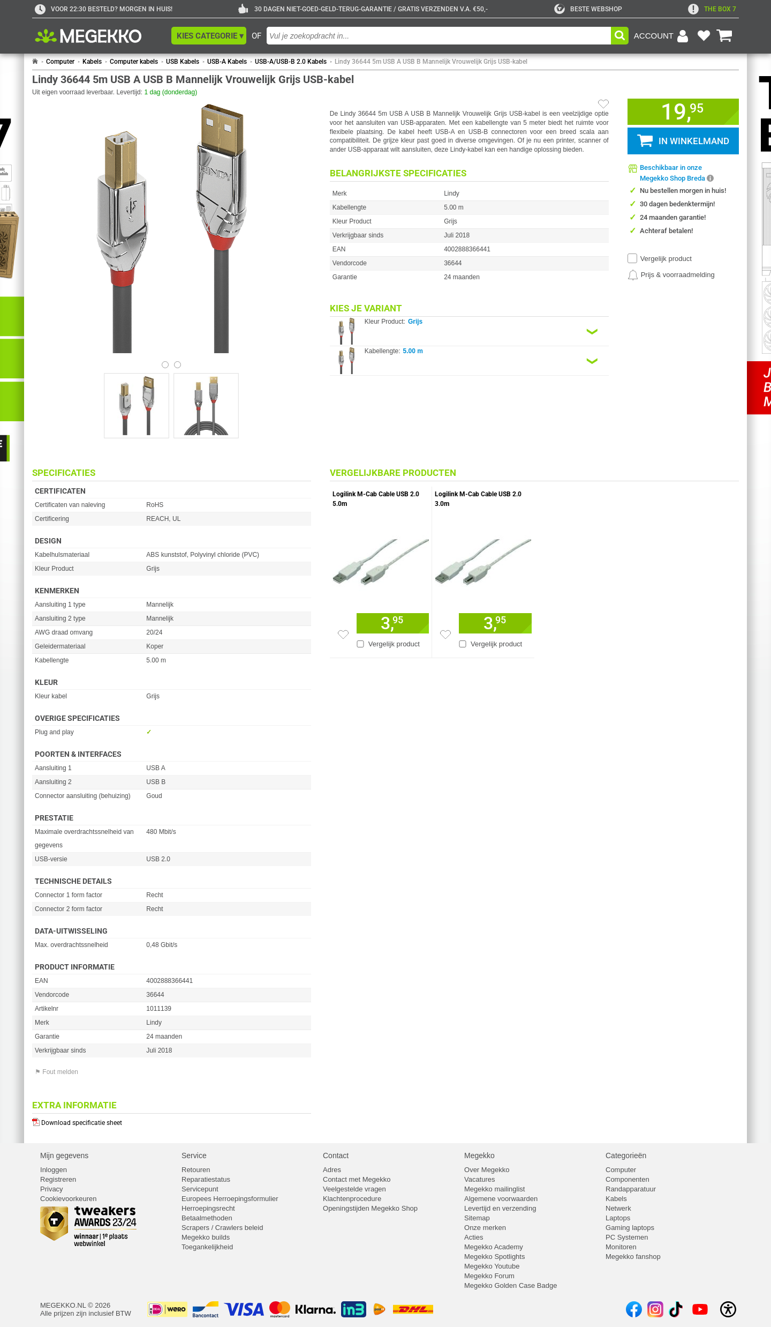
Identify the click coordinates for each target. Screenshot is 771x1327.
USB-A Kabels (227, 61)
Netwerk (618, 1208)
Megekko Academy (493, 1247)
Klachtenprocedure (352, 1199)
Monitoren (621, 1247)
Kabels (92, 61)
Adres (332, 1170)
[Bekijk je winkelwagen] (724, 36)
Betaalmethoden (207, 1218)
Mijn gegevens (64, 1155)
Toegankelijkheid (207, 1247)
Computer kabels (134, 61)
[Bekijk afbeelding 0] (165, 364)
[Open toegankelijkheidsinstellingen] (728, 1309)
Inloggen (53, 1170)
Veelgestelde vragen (354, 1189)
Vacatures (479, 1179)
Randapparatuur (631, 1189)
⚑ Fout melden (56, 1072)
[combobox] (439, 35)
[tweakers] (588, 9)
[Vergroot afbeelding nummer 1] (206, 406)
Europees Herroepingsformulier (230, 1199)
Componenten (627, 1179)
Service (194, 1155)
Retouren (196, 1170)
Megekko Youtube (491, 1266)
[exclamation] (712, 9)
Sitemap (477, 1218)
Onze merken (485, 1228)
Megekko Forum (489, 1276)
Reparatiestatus (206, 1179)
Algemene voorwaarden (501, 1199)
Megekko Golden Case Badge (510, 1285)
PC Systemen (627, 1237)
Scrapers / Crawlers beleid (222, 1228)
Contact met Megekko (356, 1179)
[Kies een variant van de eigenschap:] (469, 331)
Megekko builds (206, 1237)
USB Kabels (182, 61)
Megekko (479, 1155)
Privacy (51, 1189)
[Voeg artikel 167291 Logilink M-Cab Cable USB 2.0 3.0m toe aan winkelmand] (495, 623)
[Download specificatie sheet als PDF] (171, 1120)
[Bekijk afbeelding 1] (177, 364)
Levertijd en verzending (500, 1208)
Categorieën (626, 1155)
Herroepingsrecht (208, 1208)
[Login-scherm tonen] (663, 36)
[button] (208, 35)
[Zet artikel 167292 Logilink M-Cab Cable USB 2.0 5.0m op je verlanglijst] (343, 634)
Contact (336, 1155)
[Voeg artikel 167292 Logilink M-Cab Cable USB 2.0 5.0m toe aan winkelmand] (393, 623)
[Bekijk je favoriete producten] (703, 36)
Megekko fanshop (633, 1257)
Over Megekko (487, 1170)
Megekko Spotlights (494, 1257)
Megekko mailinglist (494, 1189)
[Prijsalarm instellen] (671, 275)
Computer (60, 61)
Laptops (618, 1218)
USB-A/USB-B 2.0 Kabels (291, 61)
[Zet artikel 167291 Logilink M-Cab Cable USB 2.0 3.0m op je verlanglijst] (445, 634)
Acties (473, 1237)
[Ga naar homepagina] (100, 36)
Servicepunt (200, 1189)
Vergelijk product (666, 259)
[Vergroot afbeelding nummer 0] (136, 406)
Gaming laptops (630, 1228)
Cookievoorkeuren (68, 1199)
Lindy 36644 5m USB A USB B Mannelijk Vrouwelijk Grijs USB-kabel (431, 61)
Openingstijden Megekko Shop (370, 1208)
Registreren (58, 1179)
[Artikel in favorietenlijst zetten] (603, 104)
